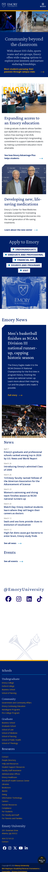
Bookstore (6, 787)
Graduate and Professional (24, 254)
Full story (12, 395)
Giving (4, 794)
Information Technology (12, 798)
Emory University (22, 865)
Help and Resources (10, 763)
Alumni (4, 791)
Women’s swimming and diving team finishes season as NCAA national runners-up (21, 495)
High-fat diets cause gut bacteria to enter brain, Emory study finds (23, 534)
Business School (8, 689)
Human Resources (9, 804)
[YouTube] (21, 848)
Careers (5, 801)
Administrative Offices (11, 774)
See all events (11, 561)
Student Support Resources (13, 767)
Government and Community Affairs (17, 702)
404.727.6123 (8, 838)
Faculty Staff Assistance (11, 770)
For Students (7, 811)
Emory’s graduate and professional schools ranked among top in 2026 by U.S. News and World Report (23, 455)
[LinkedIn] (29, 598)
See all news (10, 543)
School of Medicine (9, 733)
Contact (5, 756)
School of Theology (10, 743)
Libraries (5, 784)
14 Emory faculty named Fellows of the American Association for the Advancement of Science (23, 481)
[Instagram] (19, 598)
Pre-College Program (10, 713)
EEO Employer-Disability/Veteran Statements (20, 868)
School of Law (7, 729)
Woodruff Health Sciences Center (15, 780)
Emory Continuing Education (13, 706)
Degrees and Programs (24, 265)
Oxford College (8, 686)
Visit (24, 270)
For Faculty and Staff (10, 815)
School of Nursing (9, 693)
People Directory (9, 760)
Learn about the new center (18, 229)
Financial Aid (24, 259)
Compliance (6, 808)
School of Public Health (11, 740)
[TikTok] (39, 598)
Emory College (8, 682)
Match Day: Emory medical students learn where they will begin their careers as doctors (23, 510)
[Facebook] (8, 598)
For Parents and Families (12, 818)
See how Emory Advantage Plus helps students (20, 157)
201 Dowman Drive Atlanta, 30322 (10, 832)
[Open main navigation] (43, 5)
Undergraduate (24, 249)
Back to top (42, 859)
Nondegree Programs (11, 709)
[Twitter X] (15, 848)
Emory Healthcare (9, 777)
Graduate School (9, 726)
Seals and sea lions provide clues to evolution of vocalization (23, 523)
